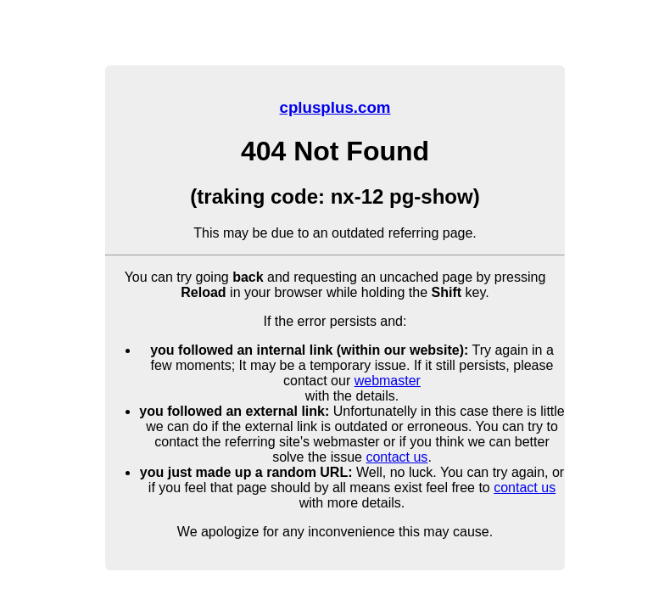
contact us (396, 457)
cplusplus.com (335, 107)
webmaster (388, 380)
